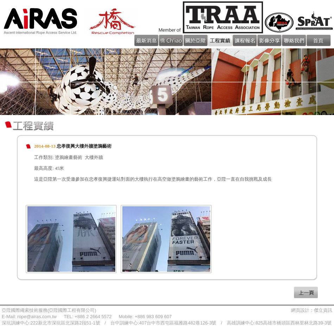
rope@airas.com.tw (37, 316)
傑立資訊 (323, 310)
